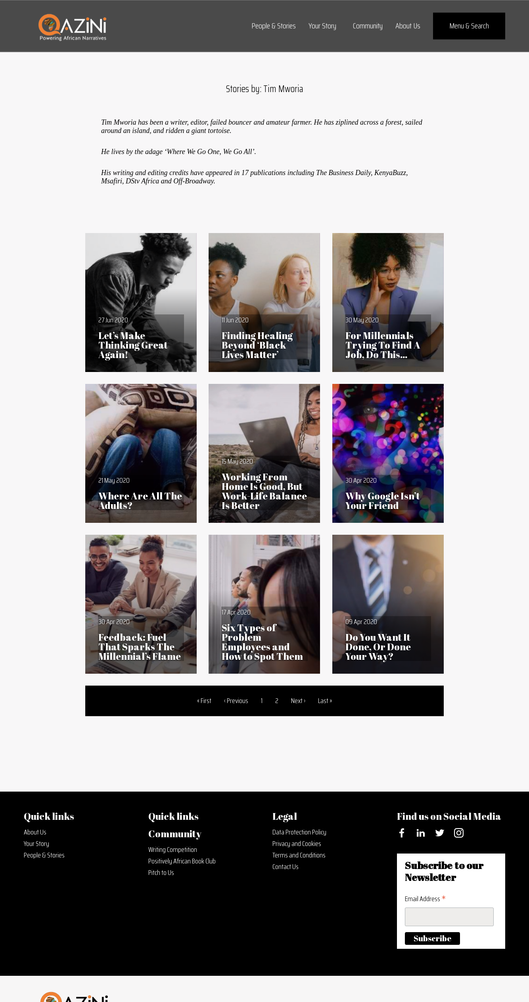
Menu (469, 25)
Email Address (425, 898)
